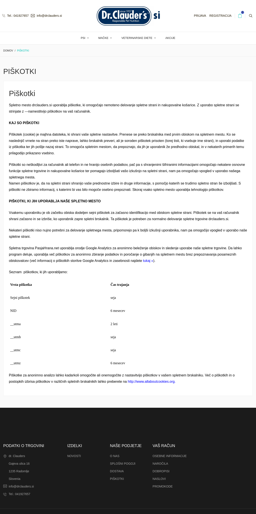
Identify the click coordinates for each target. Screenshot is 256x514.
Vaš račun (164, 446)
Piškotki (117, 479)
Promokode (163, 486)
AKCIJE (170, 38)
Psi (83, 38)
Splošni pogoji (122, 463)
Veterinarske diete (137, 38)
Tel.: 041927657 (15, 15)
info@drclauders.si (46, 15)
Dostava (117, 471)
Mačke (103, 38)
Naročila (160, 463)
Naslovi (159, 479)
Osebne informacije (170, 456)
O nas (115, 456)
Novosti (74, 456)
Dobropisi (161, 471)
